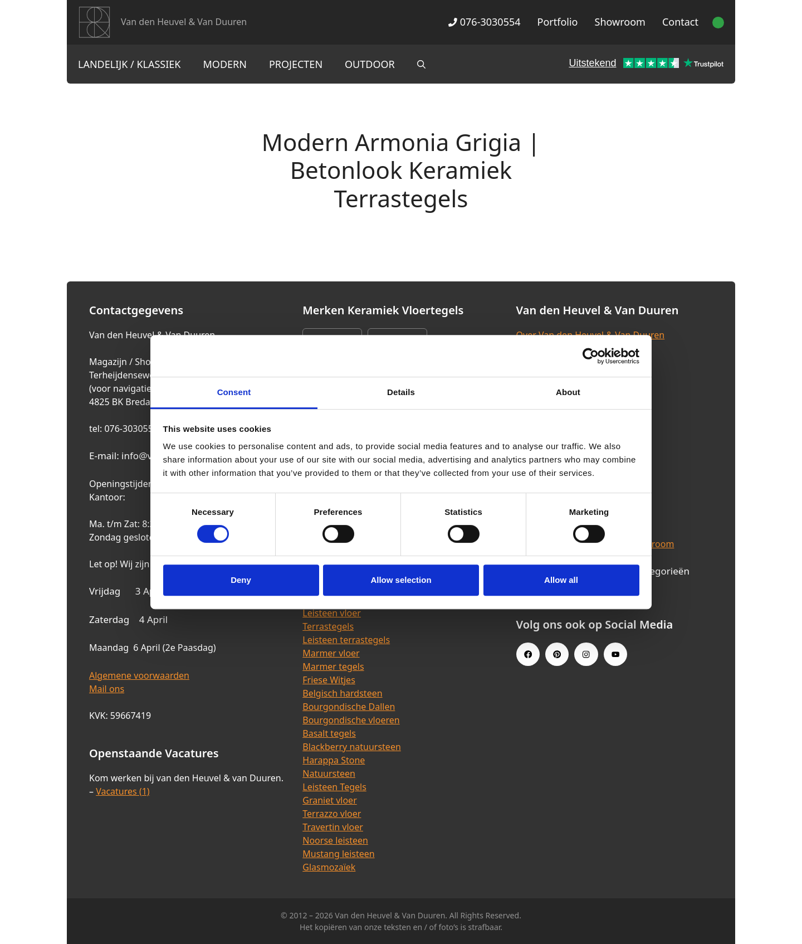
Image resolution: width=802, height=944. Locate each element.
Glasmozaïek (328, 867)
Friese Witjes (328, 680)
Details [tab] (401, 392)
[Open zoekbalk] (421, 64)
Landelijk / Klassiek (129, 64)
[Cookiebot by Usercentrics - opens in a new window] (590, 356)
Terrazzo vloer (331, 813)
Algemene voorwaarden (139, 675)
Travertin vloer (332, 827)
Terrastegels (328, 626)
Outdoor (370, 64)
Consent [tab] (234, 392)
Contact (680, 21)
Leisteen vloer (331, 613)
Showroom (620, 21)
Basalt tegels (329, 733)
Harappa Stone (333, 760)
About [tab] (568, 392)
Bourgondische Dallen (348, 706)
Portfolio (557, 21)
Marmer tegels (333, 666)
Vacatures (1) (122, 791)
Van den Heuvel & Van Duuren (184, 22)
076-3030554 (484, 21)
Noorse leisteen (335, 840)
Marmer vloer (330, 653)
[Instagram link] (586, 654)
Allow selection (400, 580)
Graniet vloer (329, 800)
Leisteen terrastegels (346, 640)
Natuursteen (328, 773)
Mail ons (106, 689)
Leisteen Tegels (334, 787)
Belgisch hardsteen (342, 693)
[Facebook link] (528, 654)
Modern (225, 64)
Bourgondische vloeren (350, 720)
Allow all (561, 580)
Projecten (295, 64)
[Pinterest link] (557, 654)
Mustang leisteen (338, 854)
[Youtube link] (615, 654)
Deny (241, 580)
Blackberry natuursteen (351, 747)
